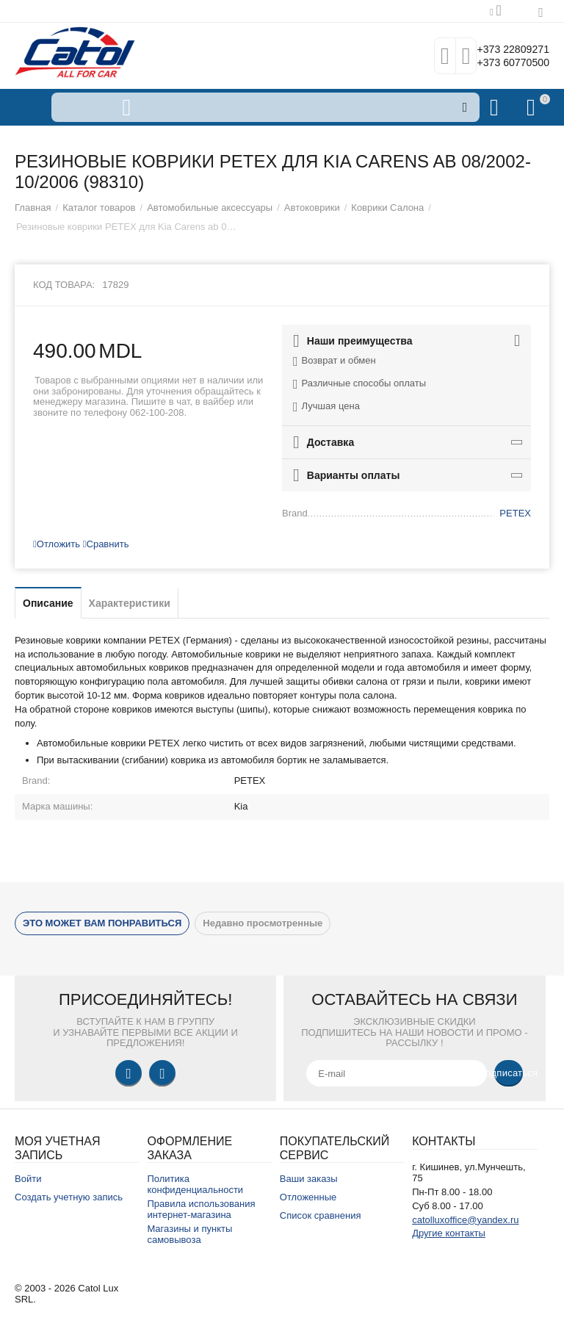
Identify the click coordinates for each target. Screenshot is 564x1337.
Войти (28, 1178)
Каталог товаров (98, 207)
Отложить (56, 543)
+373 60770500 (503, 63)
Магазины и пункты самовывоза (189, 1234)
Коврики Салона (387, 207)
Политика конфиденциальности (195, 1184)
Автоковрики (312, 207)
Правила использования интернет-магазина (201, 1209)
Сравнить (106, 543)
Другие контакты (448, 1233)
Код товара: (64, 284)
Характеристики (129, 603)
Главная (33, 207)
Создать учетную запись (69, 1197)
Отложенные (308, 1197)
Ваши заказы (309, 1178)
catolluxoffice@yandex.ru (465, 1219)
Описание (48, 603)
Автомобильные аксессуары (209, 207)
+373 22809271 (503, 48)
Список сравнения (320, 1215)
